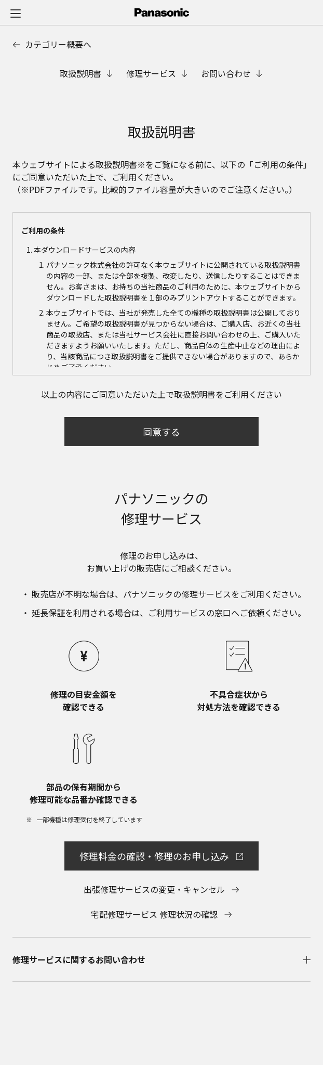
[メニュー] (15, 13)
